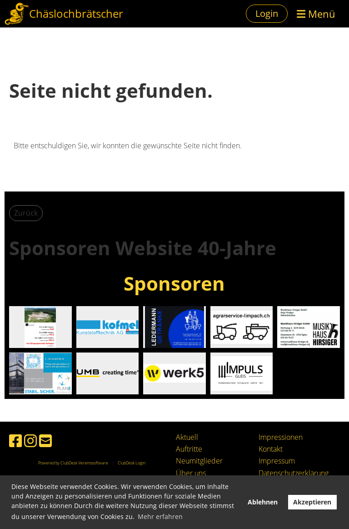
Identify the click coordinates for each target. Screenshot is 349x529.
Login (266, 13)
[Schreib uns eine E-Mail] (45, 440)
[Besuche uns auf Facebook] (15, 440)
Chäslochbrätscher (76, 13)
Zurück (26, 213)
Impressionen (281, 437)
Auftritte (189, 449)
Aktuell (187, 437)
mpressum (277, 461)
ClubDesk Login (131, 463)
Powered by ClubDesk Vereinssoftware (73, 463)
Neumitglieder (199, 461)
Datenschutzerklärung (294, 473)
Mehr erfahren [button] (160, 516)
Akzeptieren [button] (312, 502)
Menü (316, 13)
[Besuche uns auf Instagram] (30, 440)
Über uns (191, 473)
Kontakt (271, 449)
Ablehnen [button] (263, 502)
